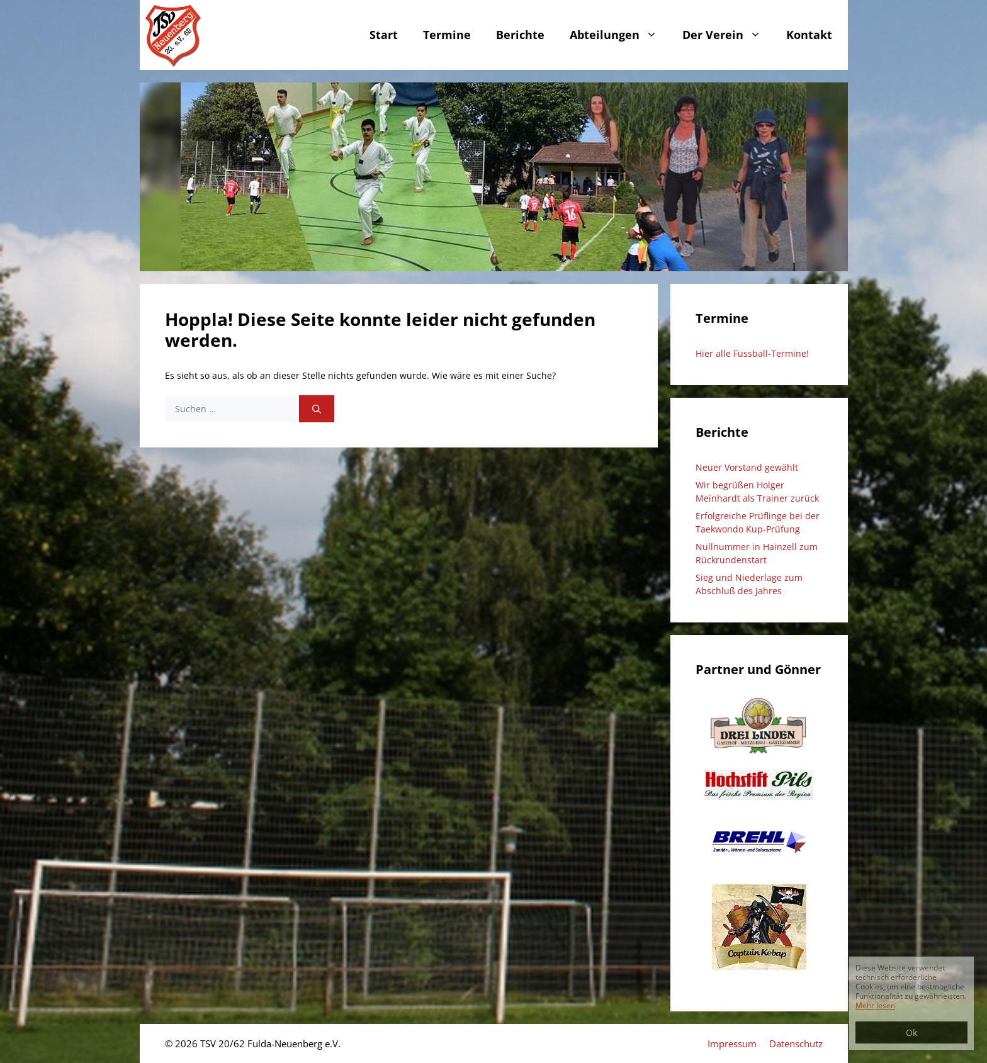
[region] (494, 176)
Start (383, 34)
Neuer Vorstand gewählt (747, 467)
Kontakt (809, 34)
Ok (911, 1032)
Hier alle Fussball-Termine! (752, 353)
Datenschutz (796, 1043)
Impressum (732, 1043)
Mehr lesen (875, 1005)
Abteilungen (620, 35)
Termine (447, 34)
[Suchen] (316, 408)
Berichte (520, 34)
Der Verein (728, 35)
